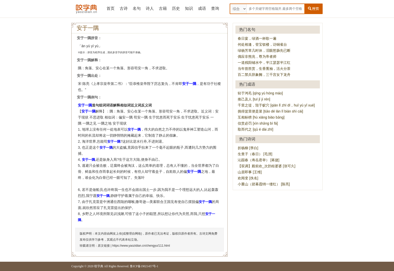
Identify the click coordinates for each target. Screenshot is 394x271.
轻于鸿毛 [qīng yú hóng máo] (260, 93)
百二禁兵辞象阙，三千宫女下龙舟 (264, 75)
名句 (137, 8)
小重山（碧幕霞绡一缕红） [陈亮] (264, 184)
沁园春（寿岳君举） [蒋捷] (258, 160)
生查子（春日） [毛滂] (255, 154)
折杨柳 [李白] (248, 148)
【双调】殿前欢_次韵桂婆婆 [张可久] (266, 166)
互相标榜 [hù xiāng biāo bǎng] (261, 117)
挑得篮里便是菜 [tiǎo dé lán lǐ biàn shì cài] (270, 111)
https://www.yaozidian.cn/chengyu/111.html (141, 245)
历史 (176, 8)
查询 (215, 8)
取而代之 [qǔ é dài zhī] (255, 129)
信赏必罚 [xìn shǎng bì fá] (258, 123)
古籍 (163, 8)
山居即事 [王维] (250, 172)
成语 (202, 8)
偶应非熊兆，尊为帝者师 (257, 57)
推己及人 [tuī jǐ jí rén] (254, 99)
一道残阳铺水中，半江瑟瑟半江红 (264, 63)
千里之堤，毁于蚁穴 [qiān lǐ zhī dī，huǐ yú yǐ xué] (276, 105)
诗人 (150, 8)
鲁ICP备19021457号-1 (144, 266)
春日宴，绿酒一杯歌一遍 (257, 38)
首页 (111, 8)
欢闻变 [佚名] (248, 178)
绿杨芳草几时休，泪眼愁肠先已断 (264, 50)
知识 (189, 8)
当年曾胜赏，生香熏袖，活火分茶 (264, 69)
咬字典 (98, 266)
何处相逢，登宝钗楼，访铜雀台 (262, 44)
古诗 (124, 8)
